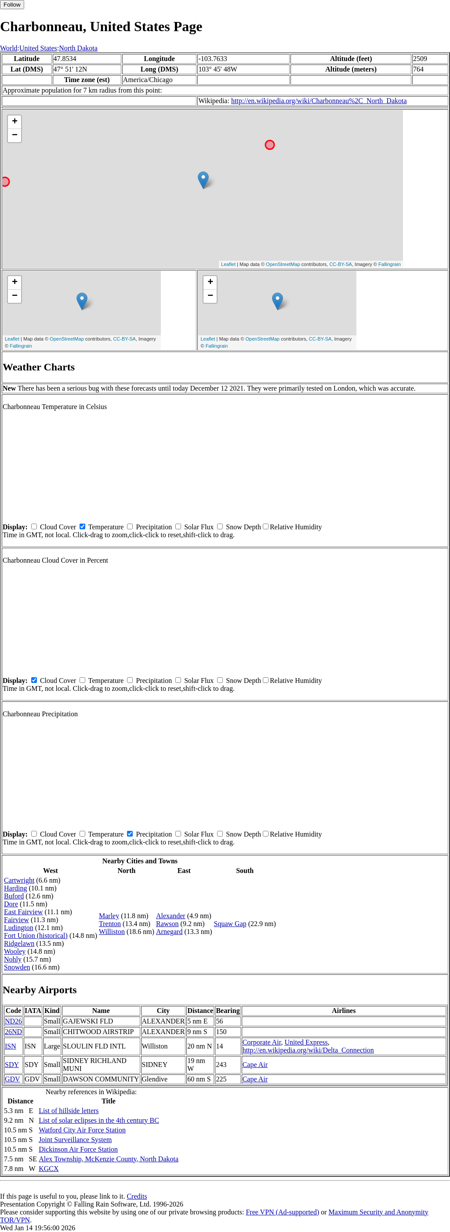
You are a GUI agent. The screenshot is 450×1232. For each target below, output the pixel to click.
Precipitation (154, 527)
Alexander (170, 916)
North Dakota (78, 48)
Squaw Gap (230, 923)
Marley (109, 916)
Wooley (14, 951)
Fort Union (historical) (36, 935)
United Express (305, 1042)
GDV (12, 1079)
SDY (12, 1064)
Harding (15, 888)
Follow (12, 4)
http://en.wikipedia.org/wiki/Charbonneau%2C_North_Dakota (319, 100)
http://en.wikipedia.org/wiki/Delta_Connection (308, 1050)
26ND (13, 1031)
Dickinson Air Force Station (78, 1149)
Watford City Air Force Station (82, 1130)
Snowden (17, 967)
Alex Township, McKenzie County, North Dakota (108, 1159)
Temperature (106, 527)
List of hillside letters (68, 1110)
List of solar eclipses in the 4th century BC (99, 1120)
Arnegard (169, 931)
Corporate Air (262, 1042)
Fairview (16, 919)
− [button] (15, 135)
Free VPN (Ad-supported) (282, 1212)
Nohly (13, 959)
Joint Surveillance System (75, 1139)
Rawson (167, 923)
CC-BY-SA (340, 264)
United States (38, 48)
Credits (137, 1196)
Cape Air (255, 1064)
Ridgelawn (19, 943)
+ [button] (15, 122)
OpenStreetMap (283, 264)
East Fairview (23, 912)
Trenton (110, 923)
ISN (10, 1046)
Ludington (18, 927)
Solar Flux (199, 527)
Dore (11, 904)
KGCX (48, 1168)
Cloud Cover (58, 527)
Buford (14, 896)
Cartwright (19, 880)
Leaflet (228, 264)
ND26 (13, 1021)
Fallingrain (389, 264)
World (9, 48)
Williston (112, 931)
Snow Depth (243, 527)
